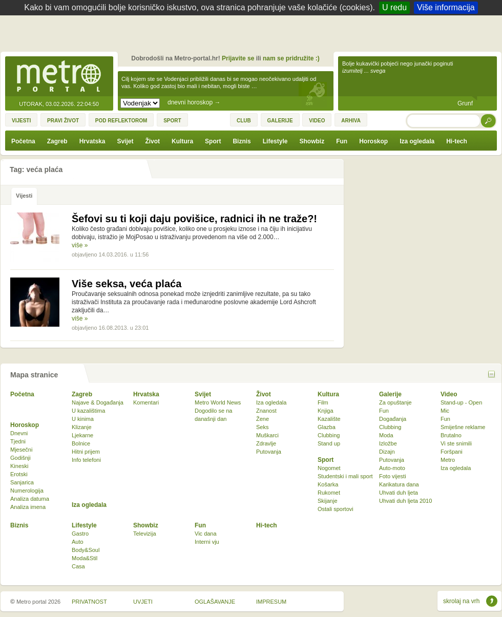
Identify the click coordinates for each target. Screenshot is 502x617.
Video (449, 394)
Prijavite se (238, 58)
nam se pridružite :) (291, 58)
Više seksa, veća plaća (126, 283)
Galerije (390, 394)
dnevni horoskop (194, 102)
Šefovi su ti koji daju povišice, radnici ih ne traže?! (194, 218)
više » (80, 245)
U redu (394, 7)
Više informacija (446, 7)
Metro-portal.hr (59, 76)
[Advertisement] (253, 35)
